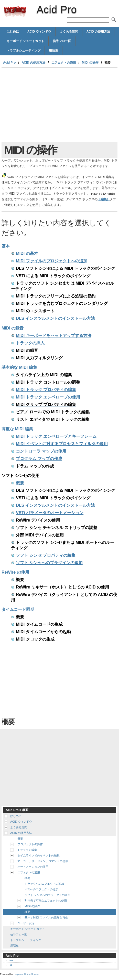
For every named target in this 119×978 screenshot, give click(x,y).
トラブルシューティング (23, 50)
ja (10, 964)
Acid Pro (15, 11)
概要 (20, 838)
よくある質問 (69, 31)
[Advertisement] (59, 106)
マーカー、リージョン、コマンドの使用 (42, 861)
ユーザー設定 (25, 923)
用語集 (53, 50)
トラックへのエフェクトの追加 (44, 883)
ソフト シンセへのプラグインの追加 (46, 562)
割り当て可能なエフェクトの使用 (46, 900)
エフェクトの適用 (63, 62)
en (11, 960)
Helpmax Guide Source (26, 974)
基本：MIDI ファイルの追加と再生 (46, 917)
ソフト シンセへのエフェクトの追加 (47, 894)
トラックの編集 (27, 849)
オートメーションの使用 (32, 866)
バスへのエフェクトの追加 (41, 889)
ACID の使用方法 (98, 31)
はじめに (13, 31)
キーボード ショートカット (25, 41)
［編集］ (104, 199)
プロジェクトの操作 (30, 844)
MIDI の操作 (90, 62)
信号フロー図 (62, 41)
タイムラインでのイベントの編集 (38, 855)
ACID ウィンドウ (39, 31)
